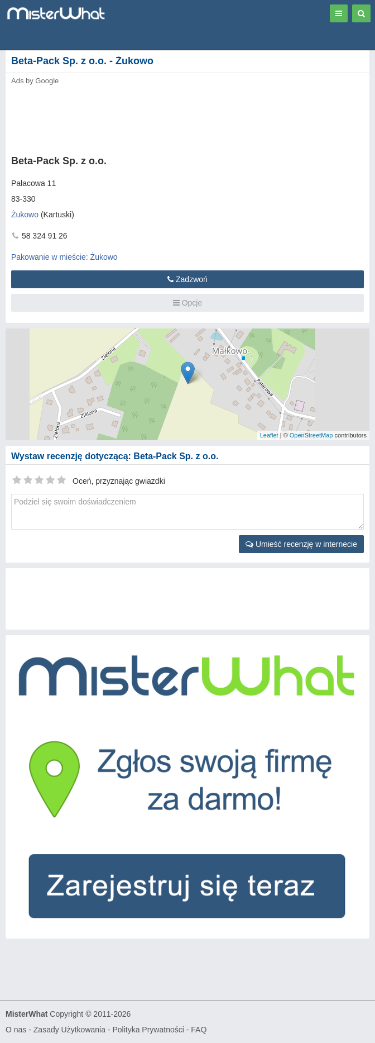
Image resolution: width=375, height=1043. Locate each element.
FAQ (198, 1029)
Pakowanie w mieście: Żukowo (64, 257)
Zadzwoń (187, 279)
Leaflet (269, 435)
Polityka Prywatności (148, 1029)
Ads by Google (35, 81)
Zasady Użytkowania (69, 1029)
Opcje (187, 302)
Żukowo (25, 214)
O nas (16, 1029)
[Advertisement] (170, 117)
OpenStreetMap (311, 435)
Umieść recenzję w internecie (301, 544)
